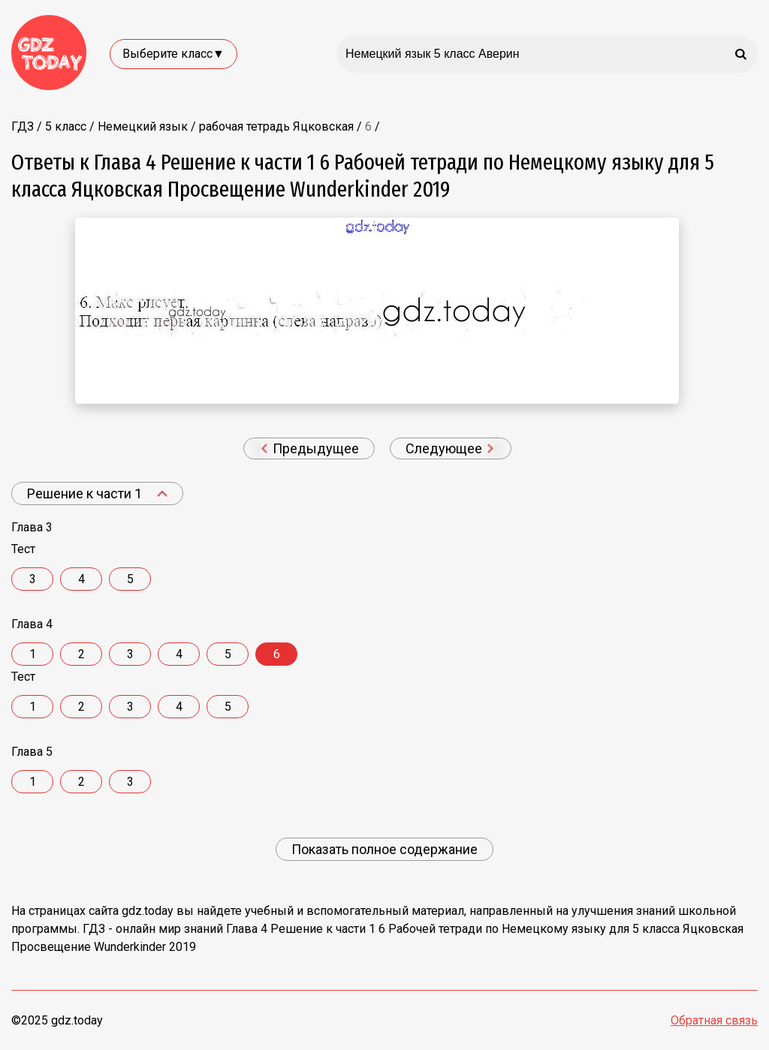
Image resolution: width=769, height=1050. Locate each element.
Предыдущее (310, 448)
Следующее (450, 448)
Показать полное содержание (384, 849)
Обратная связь (714, 1020)
